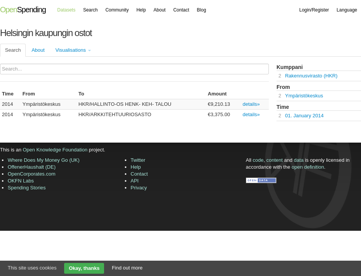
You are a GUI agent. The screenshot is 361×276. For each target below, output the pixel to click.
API (135, 181)
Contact (181, 10)
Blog (201, 10)
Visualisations (73, 50)
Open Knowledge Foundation (55, 150)
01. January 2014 (304, 115)
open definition (307, 167)
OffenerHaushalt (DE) (32, 167)
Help (141, 10)
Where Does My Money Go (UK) (43, 160)
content (275, 160)
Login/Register (314, 10)
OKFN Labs (21, 181)
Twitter (138, 160)
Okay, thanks (84, 268)
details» (251, 104)
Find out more (127, 268)
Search (90, 10)
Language (347, 10)
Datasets (66, 10)
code (258, 160)
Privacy (139, 188)
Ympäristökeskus (304, 96)
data (298, 160)
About (160, 10)
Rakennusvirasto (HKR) (311, 76)
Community (117, 10)
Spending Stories (27, 188)
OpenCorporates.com (31, 174)
